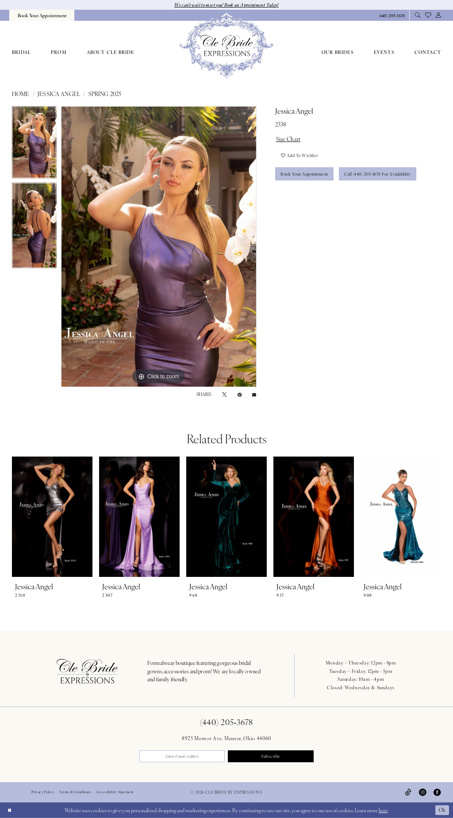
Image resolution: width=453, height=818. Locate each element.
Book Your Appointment (304, 174)
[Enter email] (182, 756)
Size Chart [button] (288, 139)
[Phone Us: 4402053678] (391, 16)
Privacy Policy (42, 792)
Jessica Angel (59, 94)
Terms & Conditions (75, 792)
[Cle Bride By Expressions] (226, 45)
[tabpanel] (34, 144)
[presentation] (52, 517)
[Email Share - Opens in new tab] (254, 394)
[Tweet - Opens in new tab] (224, 395)
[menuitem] (41, 15)
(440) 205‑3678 (226, 721)
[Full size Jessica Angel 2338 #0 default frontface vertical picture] (158, 247)
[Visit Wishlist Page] (427, 15)
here (383, 810)
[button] (438, 15)
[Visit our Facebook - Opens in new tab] (437, 792)
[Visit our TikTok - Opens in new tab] (408, 792)
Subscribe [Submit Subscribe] (270, 756)
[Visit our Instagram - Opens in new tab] (422, 792)
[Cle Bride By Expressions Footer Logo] (87, 671)
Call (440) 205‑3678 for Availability (379, 174)
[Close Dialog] (9, 810)
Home (21, 94)
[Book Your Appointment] (41, 15)
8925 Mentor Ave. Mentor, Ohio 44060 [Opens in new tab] (226, 737)
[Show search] (417, 15)
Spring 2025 (105, 94)
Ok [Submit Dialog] (441, 810)
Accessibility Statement (114, 792)
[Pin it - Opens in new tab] (239, 395)
